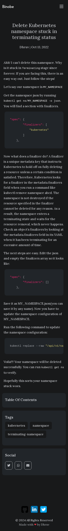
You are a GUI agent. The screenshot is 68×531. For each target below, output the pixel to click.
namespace (41, 426)
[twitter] (43, 509)
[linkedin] (34, 509)
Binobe (8, 6)
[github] (25, 509)
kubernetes (16, 426)
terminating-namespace (26, 434)
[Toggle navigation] (61, 6)
